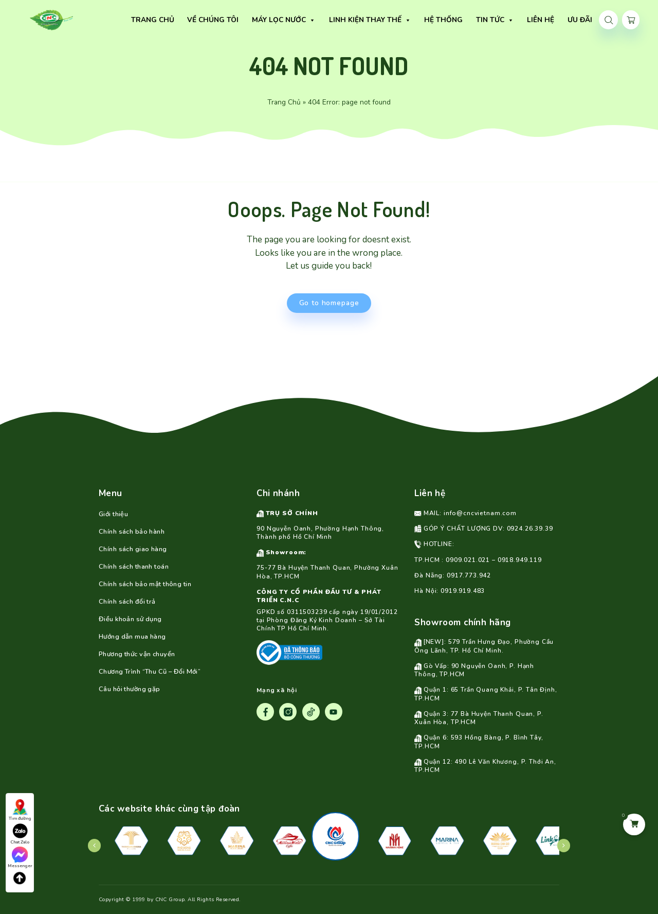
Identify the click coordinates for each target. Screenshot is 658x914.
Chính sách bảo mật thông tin (145, 584)
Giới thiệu (113, 514)
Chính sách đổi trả (127, 601)
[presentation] (94, 845)
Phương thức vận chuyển (137, 654)
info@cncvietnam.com (480, 513)
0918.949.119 (520, 560)
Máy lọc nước (263, 20)
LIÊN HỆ (519, 20)
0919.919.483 (463, 591)
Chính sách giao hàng (133, 549)
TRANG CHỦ (131, 20)
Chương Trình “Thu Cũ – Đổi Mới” (149, 671)
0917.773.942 (469, 575)
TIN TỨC (474, 20)
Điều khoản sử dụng (130, 619)
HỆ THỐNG (422, 20)
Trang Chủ (284, 102)
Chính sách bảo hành (131, 531)
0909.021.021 (468, 560)
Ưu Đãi (558, 20)
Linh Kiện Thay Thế (349, 20)
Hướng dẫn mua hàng (132, 636)
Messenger (20, 858)
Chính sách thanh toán (134, 566)
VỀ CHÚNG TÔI (192, 20)
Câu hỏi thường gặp (129, 689)
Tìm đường (20, 810)
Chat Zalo (19, 834)
